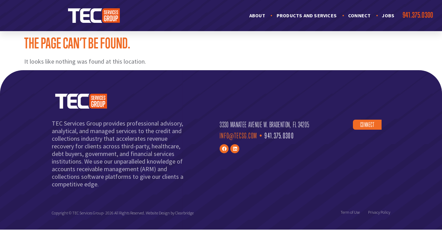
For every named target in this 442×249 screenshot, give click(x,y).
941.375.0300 (418, 14)
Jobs (388, 15)
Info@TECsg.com (238, 135)
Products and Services (307, 15)
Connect (359, 15)
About (257, 15)
